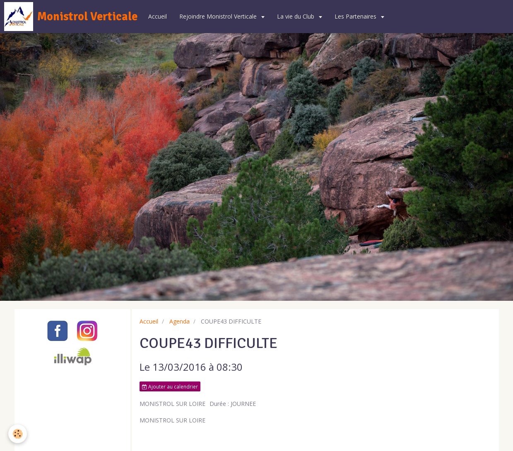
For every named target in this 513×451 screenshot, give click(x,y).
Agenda (179, 321)
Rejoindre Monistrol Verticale (218, 16)
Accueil (157, 16)
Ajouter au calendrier (170, 386)
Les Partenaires (356, 16)
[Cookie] (17, 434)
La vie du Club (296, 16)
